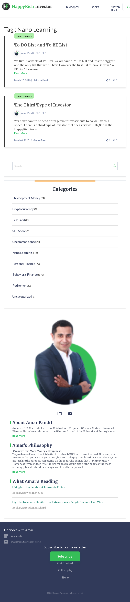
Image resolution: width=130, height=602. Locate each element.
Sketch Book (115, 8)
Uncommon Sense (24, 242)
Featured (18, 220)
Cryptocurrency (23, 209)
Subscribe (65, 556)
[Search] (114, 166)
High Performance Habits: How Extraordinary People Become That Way (57, 501)
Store (65, 577)
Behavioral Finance (25, 274)
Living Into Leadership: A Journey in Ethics (38, 487)
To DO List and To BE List (40, 45)
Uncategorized (22, 296)
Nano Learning (22, 253)
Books (95, 7)
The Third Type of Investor (42, 105)
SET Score (19, 231)
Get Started (65, 563)
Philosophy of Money (26, 198)
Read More (20, 73)
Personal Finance (23, 264)
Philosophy (71, 7)
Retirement (20, 285)
